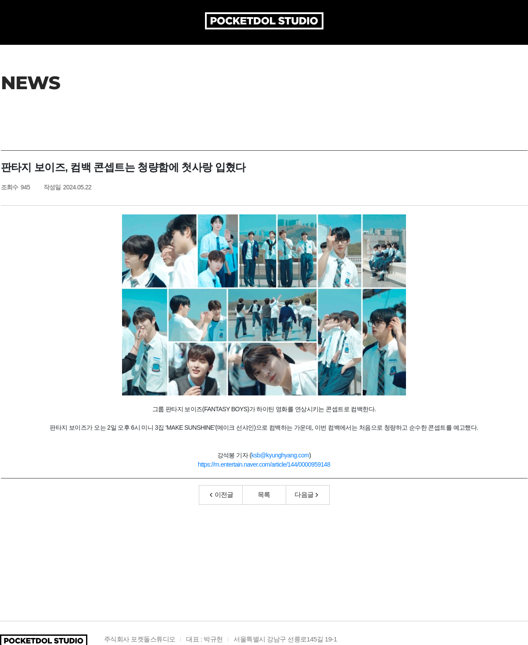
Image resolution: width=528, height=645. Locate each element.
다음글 (306, 511)
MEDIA (395, 48)
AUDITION (350, 48)
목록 (264, 511)
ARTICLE (261, 48)
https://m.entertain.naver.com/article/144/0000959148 (264, 481)
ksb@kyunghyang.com (280, 471)
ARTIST (304, 48)
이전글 (221, 511)
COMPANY (145, 48)
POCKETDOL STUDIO (264, 20)
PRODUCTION (205, 48)
